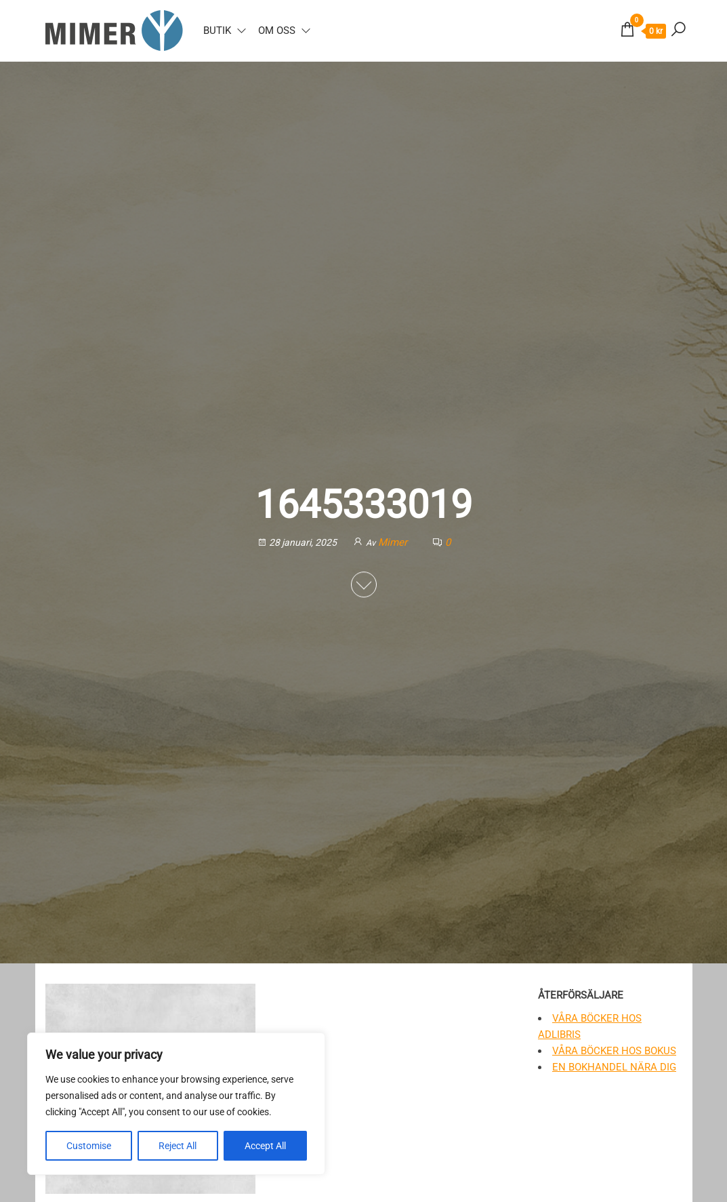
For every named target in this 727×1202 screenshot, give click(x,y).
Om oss (276, 30)
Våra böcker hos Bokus (614, 1051)
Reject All (177, 1145)
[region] (176, 1104)
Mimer (394, 542)
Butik (217, 30)
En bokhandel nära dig (614, 1067)
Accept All (265, 1145)
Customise (88, 1145)
